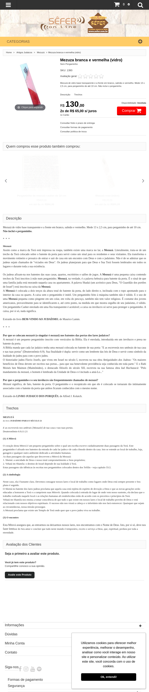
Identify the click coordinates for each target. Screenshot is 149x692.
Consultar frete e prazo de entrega (77, 123)
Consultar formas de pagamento (76, 127)
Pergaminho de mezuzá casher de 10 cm (41, 195)
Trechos (78, 94)
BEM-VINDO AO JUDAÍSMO (40, 319)
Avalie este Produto (19, 574)
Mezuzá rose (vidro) (107, 195)
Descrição (65, 94)
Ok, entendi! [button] (108, 676)
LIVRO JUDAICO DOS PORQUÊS (37, 396)
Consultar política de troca (73, 131)
